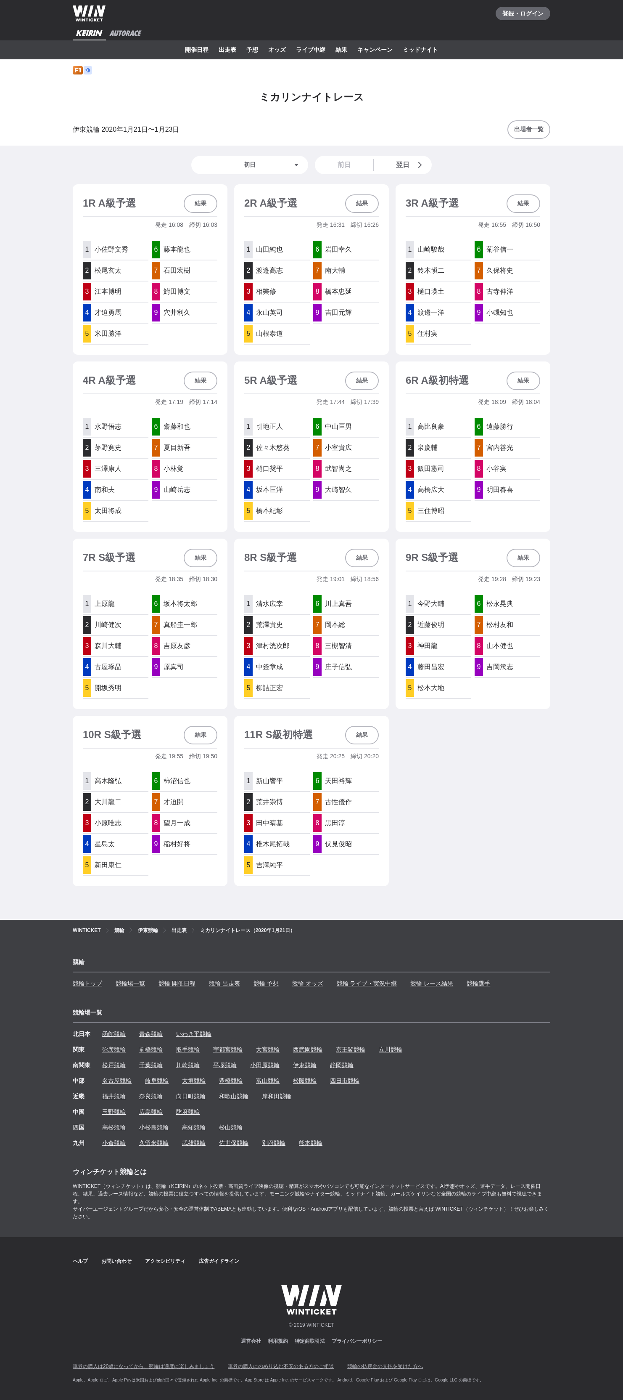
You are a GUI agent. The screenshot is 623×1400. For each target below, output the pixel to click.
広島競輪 (151, 1111)
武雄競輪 (194, 1143)
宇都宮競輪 (228, 1049)
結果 (341, 49)
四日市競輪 (344, 1080)
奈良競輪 (151, 1096)
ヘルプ (80, 1261)
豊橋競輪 (231, 1080)
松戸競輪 (114, 1065)
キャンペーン (375, 49)
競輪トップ (87, 983)
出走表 (227, 49)
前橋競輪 (151, 1049)
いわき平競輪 (193, 1034)
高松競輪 (114, 1127)
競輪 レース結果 (431, 983)
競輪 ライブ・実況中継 (367, 983)
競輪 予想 (266, 983)
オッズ (277, 49)
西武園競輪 (307, 1049)
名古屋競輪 (117, 1080)
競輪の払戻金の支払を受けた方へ (385, 1366)
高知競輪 (194, 1127)
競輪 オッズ (307, 983)
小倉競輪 (114, 1143)
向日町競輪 (191, 1096)
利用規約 (278, 1341)
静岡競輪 (342, 1065)
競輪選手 (478, 983)
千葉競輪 (151, 1065)
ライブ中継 (310, 49)
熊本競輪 (310, 1143)
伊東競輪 (305, 1065)
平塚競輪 (225, 1065)
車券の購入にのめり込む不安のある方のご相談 (281, 1366)
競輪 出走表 (224, 983)
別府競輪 (273, 1143)
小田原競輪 (265, 1065)
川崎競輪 (188, 1065)
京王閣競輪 (350, 1049)
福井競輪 (114, 1096)
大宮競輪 (268, 1049)
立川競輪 (390, 1049)
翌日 (410, 165)
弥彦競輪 (114, 1049)
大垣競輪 (194, 1080)
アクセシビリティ (165, 1261)
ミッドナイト (420, 49)
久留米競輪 (154, 1143)
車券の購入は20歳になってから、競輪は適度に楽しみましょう (143, 1366)
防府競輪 (188, 1111)
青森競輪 (151, 1034)
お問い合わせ (116, 1261)
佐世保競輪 (233, 1143)
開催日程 (197, 49)
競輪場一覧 (130, 983)
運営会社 (251, 1341)
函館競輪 (114, 1034)
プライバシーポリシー (357, 1341)
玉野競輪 (114, 1111)
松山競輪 (231, 1127)
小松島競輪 (154, 1127)
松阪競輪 (305, 1080)
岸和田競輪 (276, 1096)
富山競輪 (268, 1080)
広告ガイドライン (219, 1261)
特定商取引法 (310, 1341)
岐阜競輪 (157, 1080)
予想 (252, 49)
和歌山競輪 (233, 1096)
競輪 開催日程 (176, 983)
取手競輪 (188, 1049)
